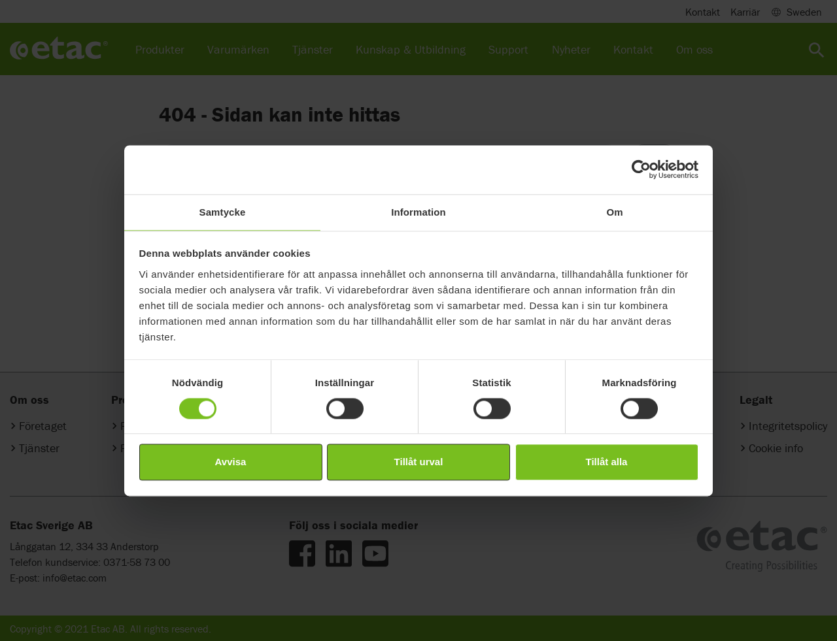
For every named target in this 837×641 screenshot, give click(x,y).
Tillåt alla (607, 462)
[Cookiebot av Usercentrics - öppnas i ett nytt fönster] (641, 169)
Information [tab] (418, 212)
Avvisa (231, 462)
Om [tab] (614, 212)
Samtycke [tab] (222, 212)
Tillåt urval (418, 462)
